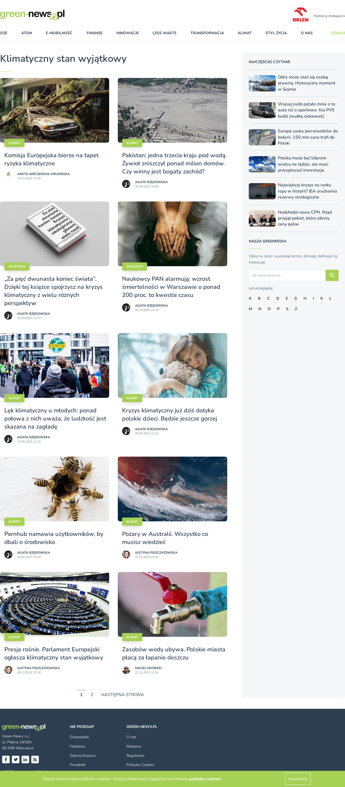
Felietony (17, 266)
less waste (165, 33)
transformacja (207, 33)
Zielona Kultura (82, 755)
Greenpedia (79, 737)
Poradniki (77, 764)
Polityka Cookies (140, 764)
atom (26, 33)
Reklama (133, 746)
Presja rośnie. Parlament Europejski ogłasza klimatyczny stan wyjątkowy (53, 653)
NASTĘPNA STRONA (122, 695)
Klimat (14, 143)
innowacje (127, 33)
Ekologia (134, 266)
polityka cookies (205, 779)
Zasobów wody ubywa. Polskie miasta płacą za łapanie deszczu (173, 653)
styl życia (276, 33)
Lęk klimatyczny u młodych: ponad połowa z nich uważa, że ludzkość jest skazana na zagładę (55, 418)
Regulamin (135, 755)
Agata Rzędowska (151, 182)
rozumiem (298, 779)
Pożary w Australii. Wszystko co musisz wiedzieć (165, 538)
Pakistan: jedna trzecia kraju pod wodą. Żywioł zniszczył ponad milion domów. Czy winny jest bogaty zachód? (174, 163)
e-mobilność (59, 33)
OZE (3, 33)
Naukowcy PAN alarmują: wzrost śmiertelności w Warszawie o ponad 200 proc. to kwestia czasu (171, 287)
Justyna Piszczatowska (156, 552)
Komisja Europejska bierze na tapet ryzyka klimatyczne (51, 159)
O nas (307, 33)
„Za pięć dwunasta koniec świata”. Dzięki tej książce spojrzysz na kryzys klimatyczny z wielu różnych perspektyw (53, 291)
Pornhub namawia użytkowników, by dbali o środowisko (53, 538)
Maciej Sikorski (148, 668)
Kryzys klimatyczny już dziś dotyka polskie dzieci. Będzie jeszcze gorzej (169, 414)
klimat (245, 33)
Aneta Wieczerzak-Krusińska (43, 174)
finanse (94, 33)
